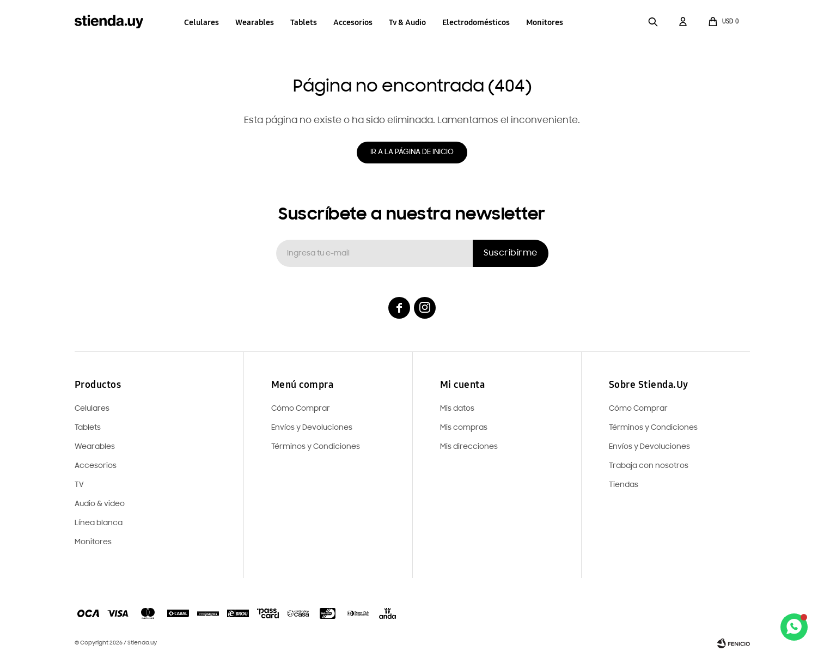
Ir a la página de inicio (412, 152)
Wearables (254, 22)
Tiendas (623, 485)
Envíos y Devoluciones (649, 447)
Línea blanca (99, 523)
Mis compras (463, 428)
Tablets (303, 22)
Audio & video (100, 504)
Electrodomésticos (476, 22)
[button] (653, 21)
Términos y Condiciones (653, 428)
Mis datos (457, 409)
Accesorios (353, 22)
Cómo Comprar (638, 409)
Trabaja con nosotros (648, 466)
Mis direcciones (469, 447)
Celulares (201, 22)
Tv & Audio (407, 22)
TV (79, 485)
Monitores (544, 22)
